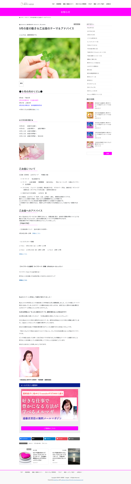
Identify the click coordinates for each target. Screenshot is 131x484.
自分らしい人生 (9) (92, 91)
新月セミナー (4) (91, 77)
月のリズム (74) (91, 87)
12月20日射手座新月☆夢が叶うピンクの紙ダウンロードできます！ (103, 134)
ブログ (60, 472)
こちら (37, 109)
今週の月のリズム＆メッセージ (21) (96, 52)
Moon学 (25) (90, 28)
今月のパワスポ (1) (92, 45)
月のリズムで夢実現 (50, 472)
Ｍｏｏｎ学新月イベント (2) (94, 94)
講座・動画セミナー (37, 472)
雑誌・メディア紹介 (69, 472)
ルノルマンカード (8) (92, 42)
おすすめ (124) (91, 31)
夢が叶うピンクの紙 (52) (93, 63)
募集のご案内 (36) (92, 59)
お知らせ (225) (91, 35)
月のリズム (44, 443)
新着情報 (27, 472)
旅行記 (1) (89, 80)
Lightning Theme (65, 480)
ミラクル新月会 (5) (92, 38)
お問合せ (79, 472)
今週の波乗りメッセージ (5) (94, 56)
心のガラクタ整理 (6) (92, 66)
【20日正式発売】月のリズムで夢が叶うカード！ (103, 143)
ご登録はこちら (49, 428)
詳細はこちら (36, 233)
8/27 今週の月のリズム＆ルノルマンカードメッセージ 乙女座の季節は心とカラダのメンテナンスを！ (39, 456)
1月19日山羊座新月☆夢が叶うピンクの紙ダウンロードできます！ (103, 124)
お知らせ (77, 24)
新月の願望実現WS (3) (93, 73)
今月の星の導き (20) (92, 49)
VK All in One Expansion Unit (76, 480)
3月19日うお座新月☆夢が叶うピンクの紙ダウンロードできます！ (103, 104)
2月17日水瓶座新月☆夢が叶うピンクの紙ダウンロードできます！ (103, 114)
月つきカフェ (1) (91, 84)
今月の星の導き (37, 443)
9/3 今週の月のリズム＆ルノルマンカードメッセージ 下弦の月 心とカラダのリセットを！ (59, 456)
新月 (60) (89, 70)
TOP (21, 472)
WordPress (56, 480)
